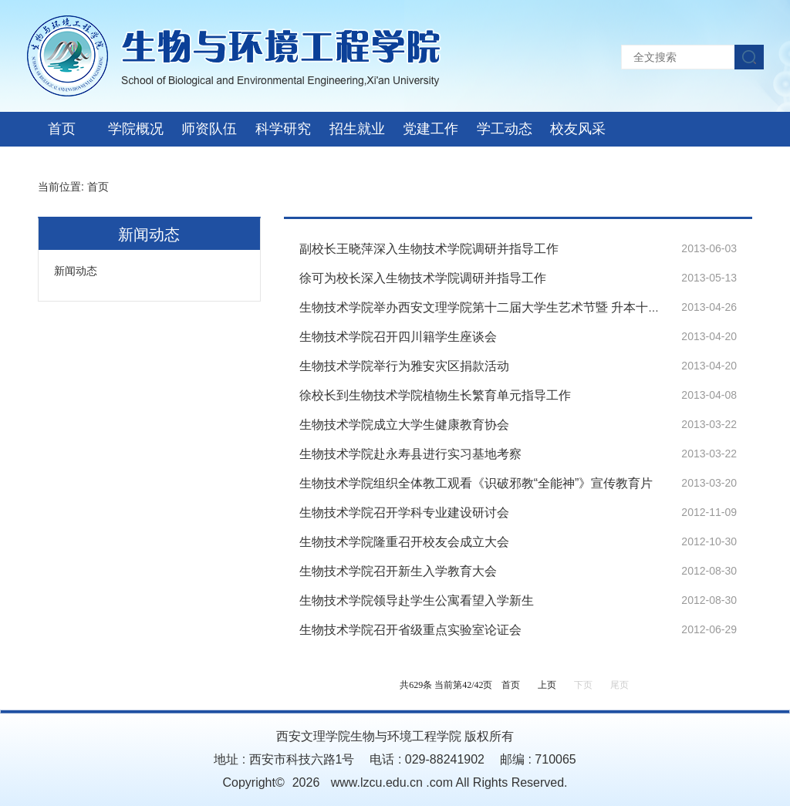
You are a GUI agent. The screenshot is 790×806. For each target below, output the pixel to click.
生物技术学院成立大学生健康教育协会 (404, 424)
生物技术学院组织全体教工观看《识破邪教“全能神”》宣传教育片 (476, 483)
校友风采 (578, 129)
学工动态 (504, 129)
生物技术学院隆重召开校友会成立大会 (404, 541)
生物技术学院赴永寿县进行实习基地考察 (410, 453)
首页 (62, 129)
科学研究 (283, 129)
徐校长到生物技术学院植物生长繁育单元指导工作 (435, 395)
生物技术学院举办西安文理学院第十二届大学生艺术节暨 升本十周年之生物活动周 (523, 307)
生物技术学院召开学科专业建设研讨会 (404, 512)
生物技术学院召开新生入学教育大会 (398, 571)
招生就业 (357, 129)
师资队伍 (209, 129)
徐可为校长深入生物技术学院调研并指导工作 (422, 278)
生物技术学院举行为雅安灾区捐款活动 (404, 366)
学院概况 (136, 129)
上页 (547, 685)
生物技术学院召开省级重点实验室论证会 (410, 629)
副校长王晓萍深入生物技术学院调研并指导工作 (429, 248)
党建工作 (430, 129)
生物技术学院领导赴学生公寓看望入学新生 (416, 600)
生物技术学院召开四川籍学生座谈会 (398, 336)
